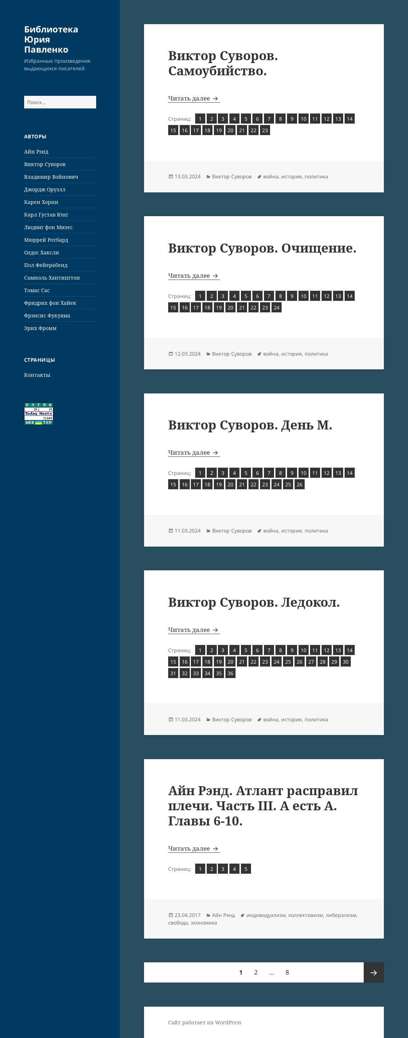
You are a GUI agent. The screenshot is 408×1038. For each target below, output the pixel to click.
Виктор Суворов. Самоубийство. (223, 63)
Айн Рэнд (36, 151)
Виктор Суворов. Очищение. (262, 247)
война (270, 176)
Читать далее (194, 98)
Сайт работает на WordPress (204, 1022)
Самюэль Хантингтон (52, 277)
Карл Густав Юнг (46, 214)
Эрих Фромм (40, 328)
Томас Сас (37, 290)
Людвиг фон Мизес (48, 227)
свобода (178, 922)
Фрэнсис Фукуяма (47, 315)
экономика (204, 922)
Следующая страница (374, 972)
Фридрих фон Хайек (50, 302)
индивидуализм (266, 915)
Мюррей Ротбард (46, 239)
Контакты (37, 374)
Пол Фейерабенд (45, 265)
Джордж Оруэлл (45, 189)
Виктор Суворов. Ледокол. (254, 601)
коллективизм (305, 915)
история (291, 176)
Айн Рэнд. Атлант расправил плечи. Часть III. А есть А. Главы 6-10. (263, 805)
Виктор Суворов (45, 164)
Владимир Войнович (51, 176)
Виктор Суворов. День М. (250, 424)
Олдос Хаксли (41, 252)
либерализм (341, 915)
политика (316, 176)
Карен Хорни (41, 202)
